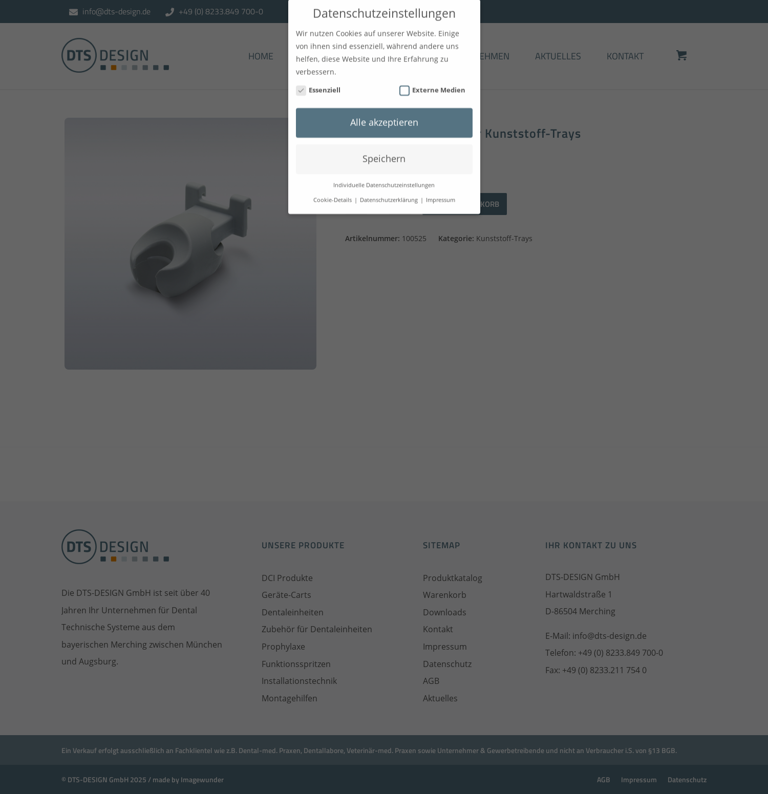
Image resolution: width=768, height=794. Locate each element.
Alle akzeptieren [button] (384, 116)
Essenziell (318, 83)
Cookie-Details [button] (333, 193)
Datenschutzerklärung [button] (389, 193)
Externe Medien (432, 83)
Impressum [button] (440, 193)
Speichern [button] (384, 152)
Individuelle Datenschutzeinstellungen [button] (384, 178)
